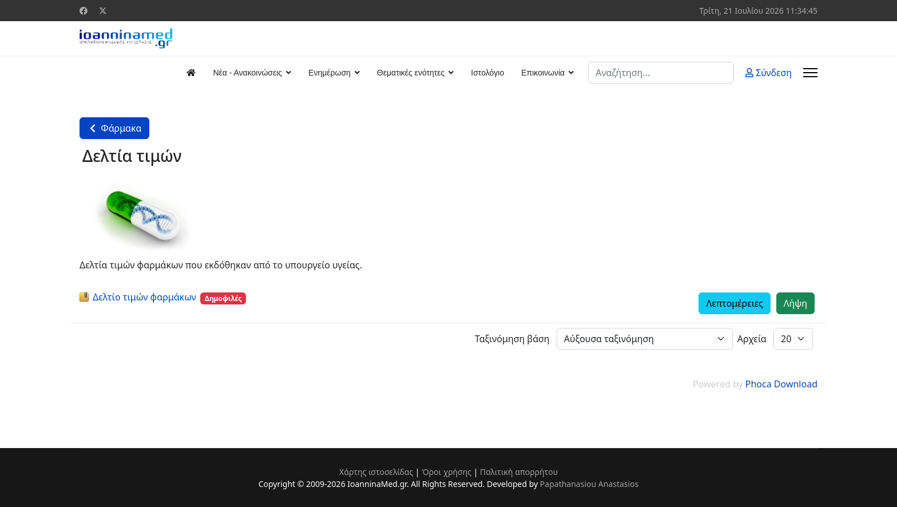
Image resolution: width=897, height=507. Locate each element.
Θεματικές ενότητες (410, 72)
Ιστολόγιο (487, 72)
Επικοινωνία (543, 72)
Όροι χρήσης (446, 471)
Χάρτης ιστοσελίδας (376, 471)
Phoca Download (781, 384)
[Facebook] (84, 10)
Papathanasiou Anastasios (589, 483)
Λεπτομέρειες (734, 303)
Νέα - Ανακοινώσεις (247, 72)
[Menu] (810, 73)
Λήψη (795, 303)
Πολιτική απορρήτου (519, 471)
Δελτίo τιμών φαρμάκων (144, 297)
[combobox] (661, 73)
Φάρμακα (114, 128)
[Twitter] (103, 10)
